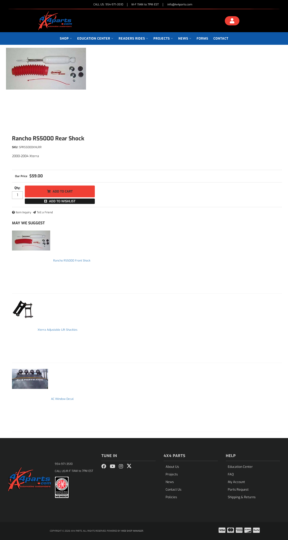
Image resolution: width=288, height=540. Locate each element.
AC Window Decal (62, 399)
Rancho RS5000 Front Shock (71, 261)
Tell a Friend (45, 212)
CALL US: (108, 4)
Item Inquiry (23, 212)
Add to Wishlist (62, 201)
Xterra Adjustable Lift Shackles (57, 330)
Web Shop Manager (132, 530)
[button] (66, 38)
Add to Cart (63, 191)
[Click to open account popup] (232, 21)
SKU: (15, 147)
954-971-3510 (64, 464)
